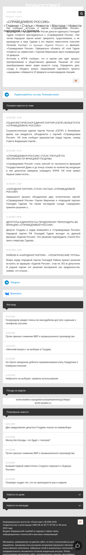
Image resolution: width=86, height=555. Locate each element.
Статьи (26, 26)
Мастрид (58, 26)
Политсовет (43, 6)
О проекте (30, 31)
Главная (11, 26)
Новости (41, 26)
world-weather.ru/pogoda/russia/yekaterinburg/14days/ (43, 394)
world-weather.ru (43, 397)
